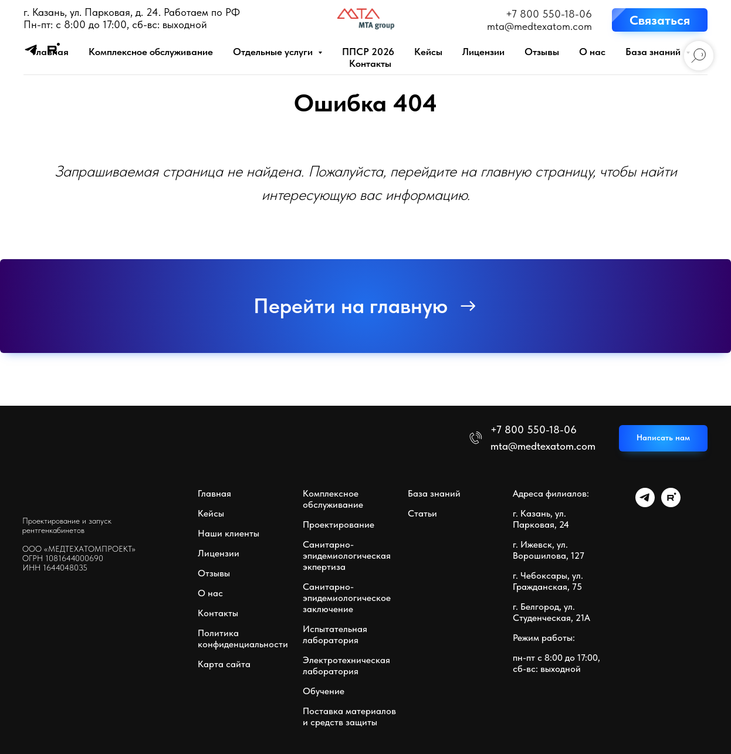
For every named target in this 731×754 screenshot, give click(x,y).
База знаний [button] (654, 51)
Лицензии (483, 51)
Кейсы (428, 51)
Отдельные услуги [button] (274, 51)
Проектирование (338, 524)
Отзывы (541, 51)
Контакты (370, 63)
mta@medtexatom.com (539, 26)
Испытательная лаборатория (335, 634)
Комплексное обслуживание (151, 51)
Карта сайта (224, 664)
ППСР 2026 (368, 51)
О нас (592, 51)
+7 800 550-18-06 (549, 14)
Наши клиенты (228, 533)
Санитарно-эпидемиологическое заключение (347, 597)
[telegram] (645, 504)
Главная (50, 51)
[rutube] (671, 504)
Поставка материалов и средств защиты (349, 716)
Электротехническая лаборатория (346, 665)
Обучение (323, 691)
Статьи (422, 513)
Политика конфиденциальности (243, 638)
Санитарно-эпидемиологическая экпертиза (347, 555)
